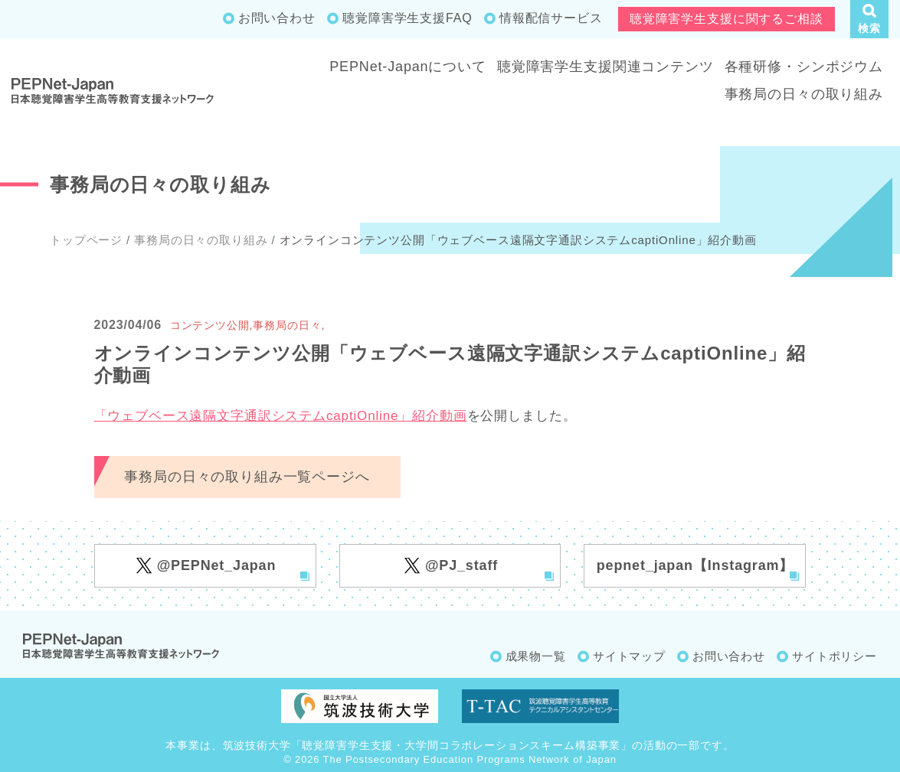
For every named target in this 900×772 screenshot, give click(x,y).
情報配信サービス (551, 17)
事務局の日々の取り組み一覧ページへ (246, 476)
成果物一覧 (536, 656)
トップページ (86, 239)
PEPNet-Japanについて (407, 66)
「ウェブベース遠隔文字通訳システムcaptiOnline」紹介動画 (280, 416)
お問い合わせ (277, 17)
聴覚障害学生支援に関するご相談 (726, 18)
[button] (869, 19)
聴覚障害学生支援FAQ (407, 17)
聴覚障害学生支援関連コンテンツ (605, 66)
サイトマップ (629, 656)
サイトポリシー (834, 656)
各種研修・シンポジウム (804, 66)
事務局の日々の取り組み (804, 94)
